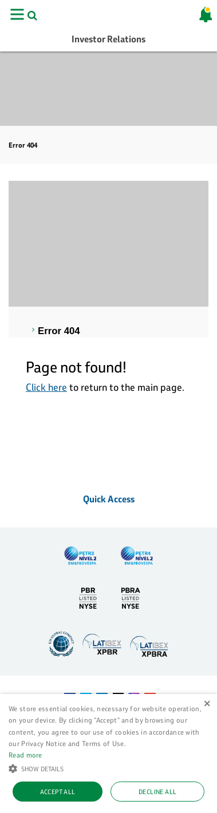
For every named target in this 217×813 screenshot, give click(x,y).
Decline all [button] (157, 791)
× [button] (207, 704)
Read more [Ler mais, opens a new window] (25, 754)
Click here (46, 387)
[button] (108, 768)
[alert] (108, 753)
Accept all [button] (58, 791)
